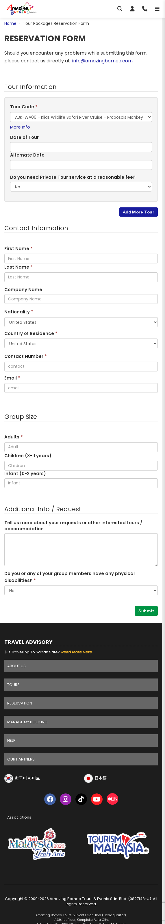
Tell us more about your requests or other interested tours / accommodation (73, 526)
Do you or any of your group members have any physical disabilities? (69, 576)
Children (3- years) (27, 456)
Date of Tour (24, 137)
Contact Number (25, 356)
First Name (18, 249)
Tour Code (24, 107)
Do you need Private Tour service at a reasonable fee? (73, 177)
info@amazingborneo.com (102, 60)
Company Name (23, 290)
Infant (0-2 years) (25, 474)
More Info (20, 127)
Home (10, 23)
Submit (146, 610)
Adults (13, 437)
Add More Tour (138, 212)
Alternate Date (27, 155)
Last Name (18, 267)
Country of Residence (31, 333)
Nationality (18, 312)
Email (12, 378)
